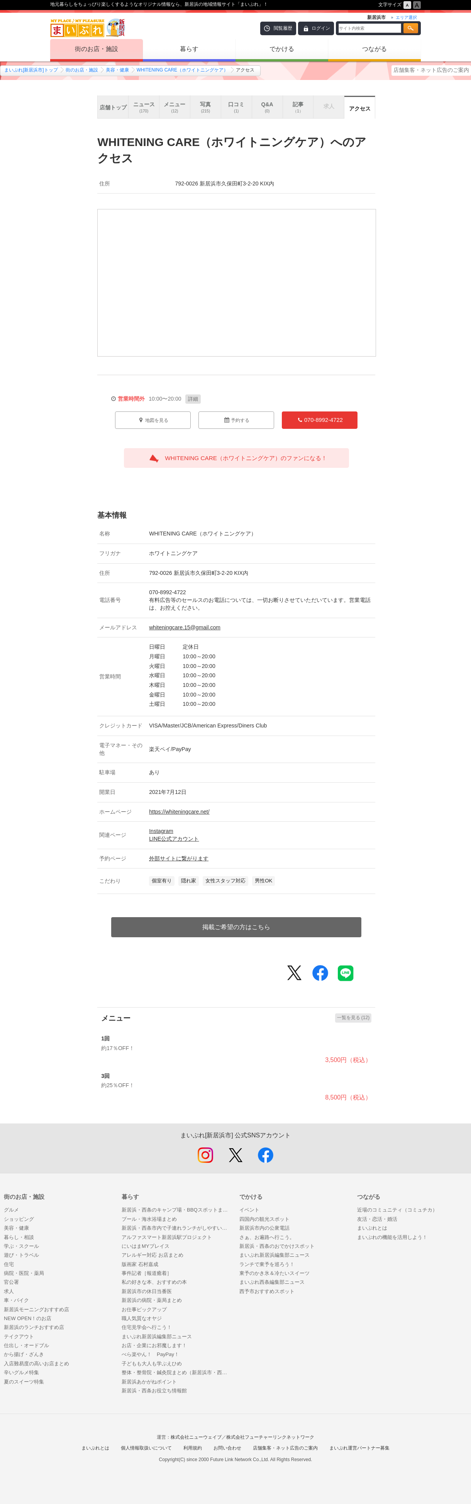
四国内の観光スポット (264, 1219)
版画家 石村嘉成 (140, 1264)
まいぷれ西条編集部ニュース (272, 1282)
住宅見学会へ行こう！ (147, 1327)
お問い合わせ (227, 1448)
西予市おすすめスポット (267, 1291)
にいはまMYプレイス (145, 1246)
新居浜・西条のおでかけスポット (277, 1246)
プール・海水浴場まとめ (149, 1219)
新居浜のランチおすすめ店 (34, 1327)
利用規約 (192, 1448)
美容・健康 (117, 70)
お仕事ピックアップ (144, 1309)
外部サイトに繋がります (178, 858)
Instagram (161, 831)
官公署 (11, 1282)
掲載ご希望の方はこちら (236, 927)
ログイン (321, 28)
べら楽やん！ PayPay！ (150, 1354)
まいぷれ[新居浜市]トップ (31, 70)
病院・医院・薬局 (24, 1273)
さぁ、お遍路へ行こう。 (267, 1237)
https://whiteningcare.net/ (179, 812)
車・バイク (16, 1300)
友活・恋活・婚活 (377, 1219)
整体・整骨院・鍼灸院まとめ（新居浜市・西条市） (177, 1372)
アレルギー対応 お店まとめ (152, 1255)
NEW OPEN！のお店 (27, 1318)
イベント (249, 1210)
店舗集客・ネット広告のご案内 (431, 70)
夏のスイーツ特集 (24, 1382)
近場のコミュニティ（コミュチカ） (397, 1210)
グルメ (11, 1210)
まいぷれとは (372, 1228)
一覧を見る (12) (353, 1017)
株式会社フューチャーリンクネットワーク (270, 1437)
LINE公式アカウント (174, 839)
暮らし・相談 (19, 1237)
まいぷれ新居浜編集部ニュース (157, 1336)
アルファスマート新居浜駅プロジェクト (167, 1237)
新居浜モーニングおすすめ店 (36, 1309)
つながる (374, 49)
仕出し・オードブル (26, 1345)
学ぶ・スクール (21, 1246)
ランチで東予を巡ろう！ (267, 1264)
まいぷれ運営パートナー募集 (359, 1448)
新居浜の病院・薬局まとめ (152, 1300)
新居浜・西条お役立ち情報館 (154, 1391)
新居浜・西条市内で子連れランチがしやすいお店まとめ (177, 1228)
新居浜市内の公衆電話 (264, 1228)
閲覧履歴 (283, 28)
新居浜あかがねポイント (152, 1382)
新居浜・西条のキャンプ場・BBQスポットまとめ (177, 1210)
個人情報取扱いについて (146, 1448)
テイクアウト (19, 1336)
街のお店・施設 (96, 49)
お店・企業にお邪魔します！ (154, 1345)
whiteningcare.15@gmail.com (184, 627)
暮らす (189, 49)
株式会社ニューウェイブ (196, 1437)
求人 (9, 1291)
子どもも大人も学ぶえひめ (152, 1363)
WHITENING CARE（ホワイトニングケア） (182, 70)
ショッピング (19, 1219)
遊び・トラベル (21, 1255)
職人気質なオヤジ (142, 1318)
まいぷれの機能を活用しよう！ (392, 1237)
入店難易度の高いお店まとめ (36, 1363)
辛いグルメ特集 (21, 1372)
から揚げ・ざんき (24, 1354)
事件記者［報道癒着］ (147, 1273)
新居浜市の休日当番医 (147, 1291)
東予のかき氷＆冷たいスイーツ (274, 1273)
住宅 (9, 1264)
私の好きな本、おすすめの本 (154, 1282)
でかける (281, 49)
